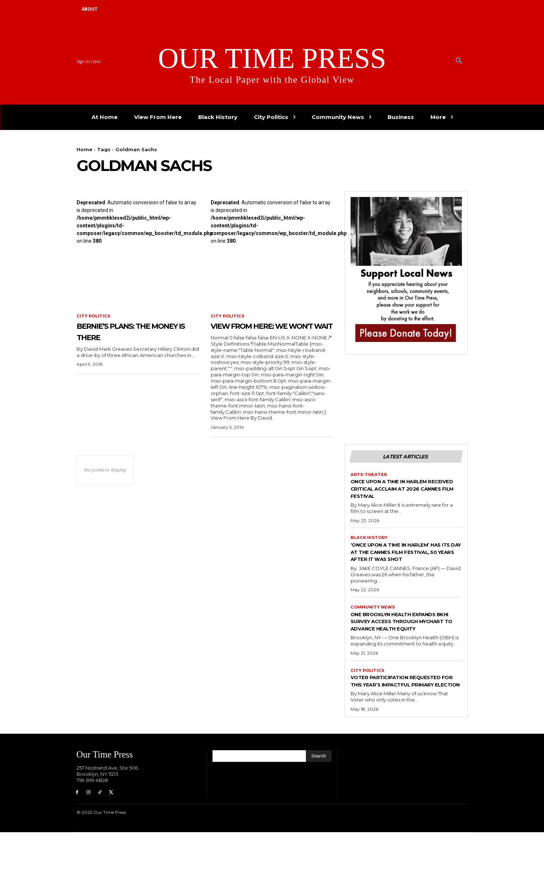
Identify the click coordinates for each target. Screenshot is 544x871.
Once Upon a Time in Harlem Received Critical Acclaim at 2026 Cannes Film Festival (402, 502)
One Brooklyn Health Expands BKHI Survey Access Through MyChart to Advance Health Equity (405, 647)
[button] (459, 61)
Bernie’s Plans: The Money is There (127, 331)
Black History (370, 551)
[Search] (319, 793)
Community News (374, 629)
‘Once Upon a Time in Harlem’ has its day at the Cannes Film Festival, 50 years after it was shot (405, 569)
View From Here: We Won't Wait (264, 331)
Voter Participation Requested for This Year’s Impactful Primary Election (400, 714)
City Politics (94, 316)
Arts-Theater (369, 488)
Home (84, 149)
